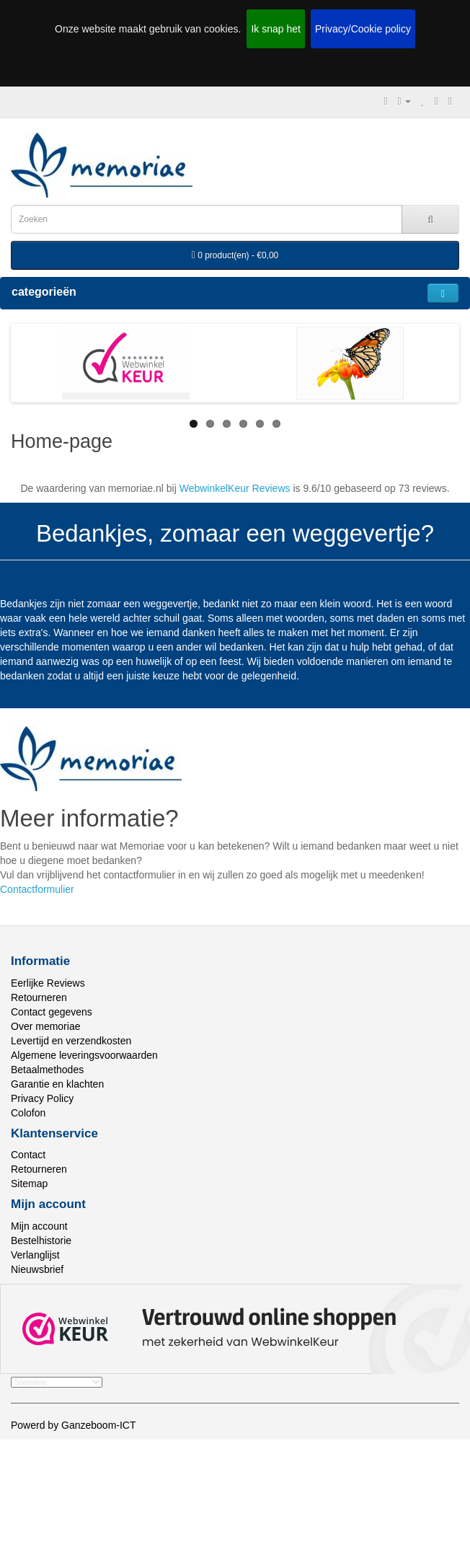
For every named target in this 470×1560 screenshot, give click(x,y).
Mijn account (39, 1226)
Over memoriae (45, 1026)
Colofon (28, 1113)
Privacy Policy (42, 1098)
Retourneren (39, 997)
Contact (28, 1154)
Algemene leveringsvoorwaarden (84, 1055)
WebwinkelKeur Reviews (235, 488)
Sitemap (29, 1183)
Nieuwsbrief (37, 1269)
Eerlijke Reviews (48, 983)
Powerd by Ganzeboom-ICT (73, 1425)
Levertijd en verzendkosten (71, 1040)
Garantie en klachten (57, 1084)
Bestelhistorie (41, 1240)
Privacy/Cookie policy (363, 29)
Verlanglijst (35, 1255)
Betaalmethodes (47, 1069)
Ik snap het (276, 29)
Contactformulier (37, 889)
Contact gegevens (51, 1012)
